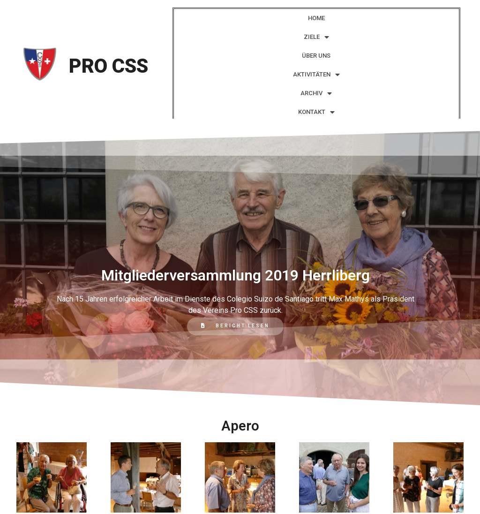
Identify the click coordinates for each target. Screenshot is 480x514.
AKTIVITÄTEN (316, 74)
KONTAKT (316, 112)
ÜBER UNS (316, 55)
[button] (235, 326)
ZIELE (316, 37)
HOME (316, 18)
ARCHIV (316, 93)
